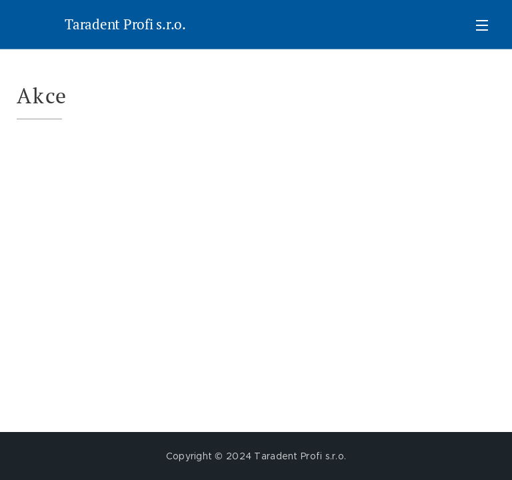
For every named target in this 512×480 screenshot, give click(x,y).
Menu (482, 25)
